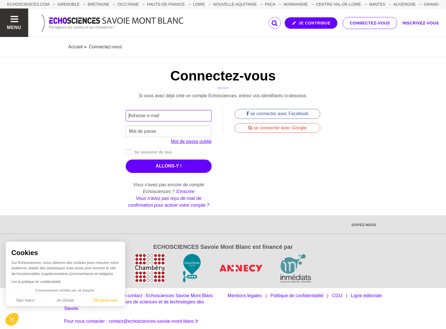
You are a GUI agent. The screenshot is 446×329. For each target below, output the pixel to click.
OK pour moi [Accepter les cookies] (105, 300)
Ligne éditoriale (366, 295)
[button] (12, 319)
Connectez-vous (370, 23)
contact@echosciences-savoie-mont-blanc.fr (153, 321)
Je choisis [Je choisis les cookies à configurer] (65, 300)
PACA (270, 4)
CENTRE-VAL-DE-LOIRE (338, 4)
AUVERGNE (404, 4)
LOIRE (199, 4)
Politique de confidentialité (297, 295)
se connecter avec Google (277, 127)
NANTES (377, 4)
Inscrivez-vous (420, 23)
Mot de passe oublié (191, 141)
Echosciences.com (28, 4)
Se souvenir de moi (149, 152)
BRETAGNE (98, 4)
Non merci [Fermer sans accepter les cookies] (25, 300)
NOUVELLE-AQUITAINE (235, 4)
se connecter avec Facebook (277, 113)
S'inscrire (185, 191)
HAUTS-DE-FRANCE (166, 4)
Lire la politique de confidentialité (36, 282)
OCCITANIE (128, 4)
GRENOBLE (68, 4)
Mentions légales (245, 295)
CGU (337, 295)
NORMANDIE (296, 4)
